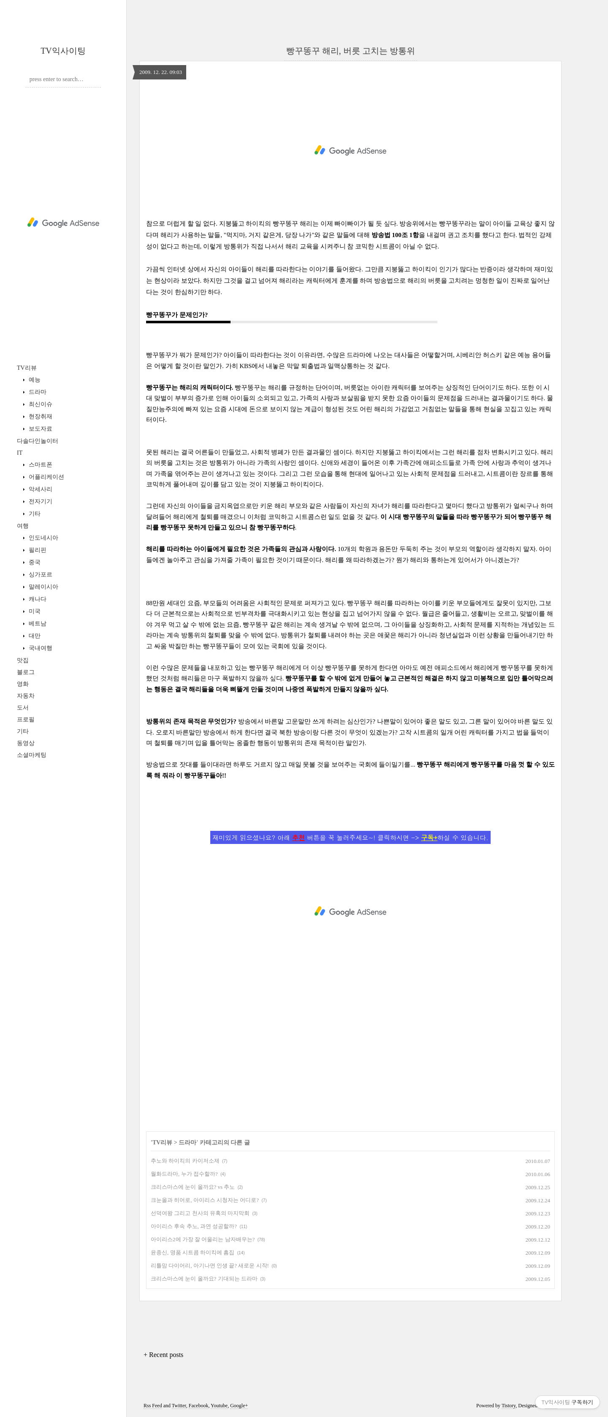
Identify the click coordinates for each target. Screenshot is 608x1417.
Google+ (239, 1406)
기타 (34, 514)
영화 (23, 684)
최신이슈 (39, 404)
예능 (34, 380)
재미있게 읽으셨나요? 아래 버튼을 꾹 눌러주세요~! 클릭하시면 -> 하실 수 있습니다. (350, 837)
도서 (23, 707)
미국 (34, 611)
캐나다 (36, 599)
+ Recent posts (163, 1354)
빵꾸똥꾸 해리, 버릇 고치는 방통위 (350, 50)
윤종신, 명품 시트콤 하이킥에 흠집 (192, 1252)
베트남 (36, 623)
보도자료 (39, 429)
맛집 (23, 660)
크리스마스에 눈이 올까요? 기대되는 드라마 (204, 1278)
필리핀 (36, 550)
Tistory (509, 1406)
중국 (34, 562)
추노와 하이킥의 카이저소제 (185, 1161)
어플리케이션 (45, 477)
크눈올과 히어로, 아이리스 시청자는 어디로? (205, 1200)
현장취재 (39, 416)
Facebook (199, 1406)
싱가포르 (39, 574)
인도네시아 (42, 538)
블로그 (26, 672)
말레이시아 (42, 587)
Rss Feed (153, 1406)
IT (19, 453)
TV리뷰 (27, 368)
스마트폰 (39, 464)
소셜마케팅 (31, 755)
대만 (34, 636)
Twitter (179, 1406)
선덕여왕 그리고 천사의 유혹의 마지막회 (200, 1213)
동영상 (26, 743)
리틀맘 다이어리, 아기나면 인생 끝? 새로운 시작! (210, 1265)
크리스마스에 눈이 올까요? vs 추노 (193, 1187)
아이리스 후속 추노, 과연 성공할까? (194, 1226)
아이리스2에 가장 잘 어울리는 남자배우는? (203, 1239)
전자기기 (39, 501)
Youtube (219, 1406)
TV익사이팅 (63, 50)
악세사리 (39, 489)
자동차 (26, 696)
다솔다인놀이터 (37, 441)
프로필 (26, 719)
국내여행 (39, 648)
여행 (23, 526)
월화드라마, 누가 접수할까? (184, 1174)
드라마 (36, 392)
